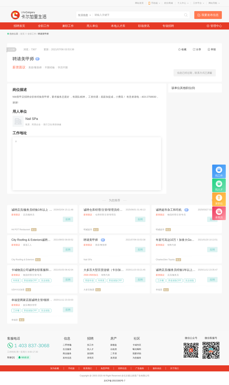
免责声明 (105, 368)
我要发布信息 (210, 14)
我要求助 (137, 353)
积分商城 (168, 3)
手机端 (154, 3)
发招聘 (90, 353)
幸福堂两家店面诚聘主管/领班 (30, 299)
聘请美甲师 (91, 239)
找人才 (90, 349)
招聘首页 (19, 25)
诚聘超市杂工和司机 (169, 209)
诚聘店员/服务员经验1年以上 (29, 209)
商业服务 (67, 353)
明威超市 (88, 229)
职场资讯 (144, 25)
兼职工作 (68, 25)
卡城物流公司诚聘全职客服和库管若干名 (31, 269)
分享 (198, 49)
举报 (213, 49)
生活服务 (67, 349)
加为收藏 (54, 368)
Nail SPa (31, 119)
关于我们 (174, 368)
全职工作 (43, 25)
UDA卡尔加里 (18, 289)
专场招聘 (168, 25)
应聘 (67, 219)
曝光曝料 (137, 349)
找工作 (90, 345)
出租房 (113, 349)
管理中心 (216, 25)
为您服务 (137, 358)
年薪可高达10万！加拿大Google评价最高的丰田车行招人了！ (176, 239)
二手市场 (67, 345)
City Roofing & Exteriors (22, 259)
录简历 (90, 358)
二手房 (113, 353)
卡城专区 (137, 345)
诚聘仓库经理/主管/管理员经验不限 (104, 209)
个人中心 (181, 3)
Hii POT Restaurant (20, 229)
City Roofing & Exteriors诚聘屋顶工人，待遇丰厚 (31, 239)
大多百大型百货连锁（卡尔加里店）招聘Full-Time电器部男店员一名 (104, 269)
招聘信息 (122, 368)
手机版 (71, 368)
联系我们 (87, 368)
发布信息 (67, 358)
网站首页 (139, 3)
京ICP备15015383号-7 (114, 380)
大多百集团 (89, 289)
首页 (22, 34)
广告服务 (139, 368)
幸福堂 (159, 289)
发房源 (113, 358)
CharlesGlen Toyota (165, 259)
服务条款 (157, 368)
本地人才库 (118, 25)
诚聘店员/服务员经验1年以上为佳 (176, 269)
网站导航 (213, 3)
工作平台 (197, 3)
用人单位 (92, 25)
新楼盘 (113, 345)
